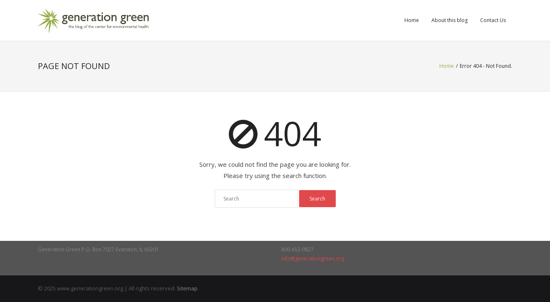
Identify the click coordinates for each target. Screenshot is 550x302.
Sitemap (187, 288)
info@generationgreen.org (312, 258)
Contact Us (493, 20)
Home (411, 20)
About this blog (449, 20)
